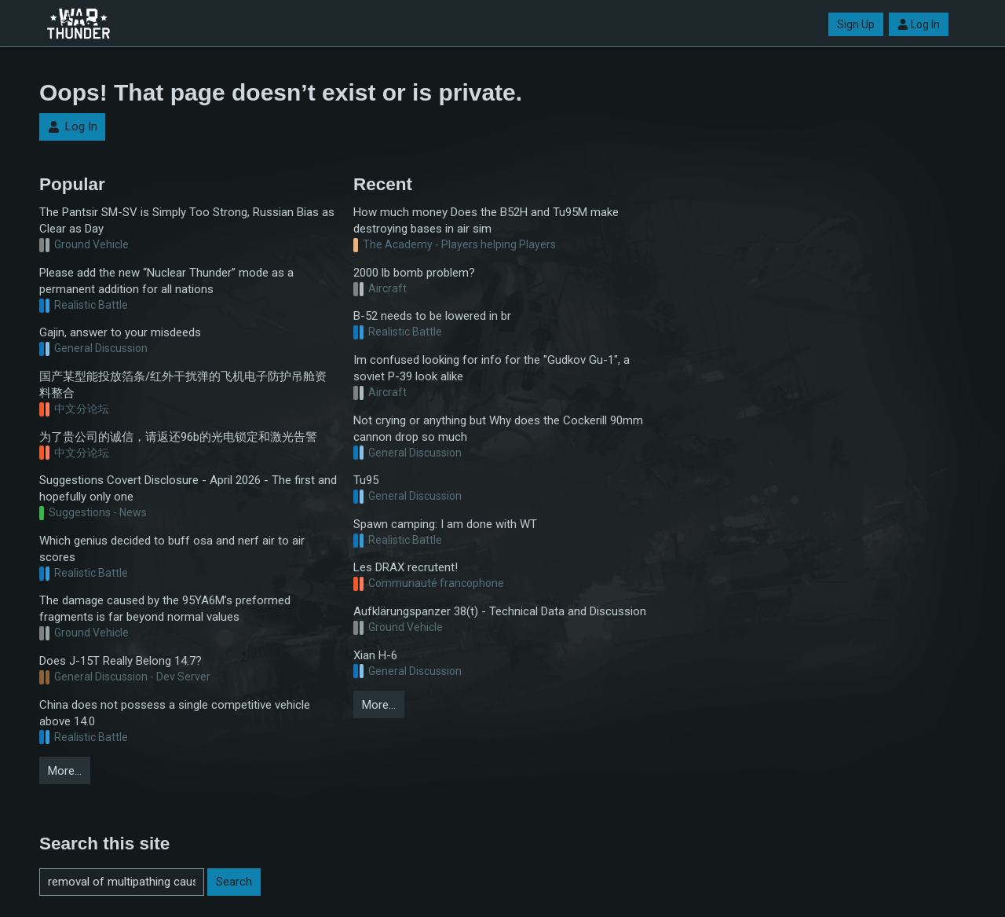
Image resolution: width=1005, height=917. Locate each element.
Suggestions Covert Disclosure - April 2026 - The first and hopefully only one (188, 488)
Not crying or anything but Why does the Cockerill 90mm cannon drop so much (498, 428)
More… (65, 771)
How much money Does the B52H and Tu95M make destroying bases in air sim (486, 220)
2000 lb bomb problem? (414, 273)
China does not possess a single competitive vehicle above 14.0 (174, 713)
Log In (918, 24)
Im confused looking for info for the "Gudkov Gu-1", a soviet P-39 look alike (491, 368)
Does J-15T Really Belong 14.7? (120, 661)
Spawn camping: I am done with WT (445, 524)
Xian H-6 (375, 655)
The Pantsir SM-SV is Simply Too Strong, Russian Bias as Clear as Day (186, 220)
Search (234, 882)
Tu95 (365, 480)
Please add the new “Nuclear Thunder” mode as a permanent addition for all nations (166, 281)
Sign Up (856, 24)
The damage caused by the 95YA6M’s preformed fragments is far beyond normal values (165, 608)
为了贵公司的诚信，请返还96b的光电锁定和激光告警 (178, 437)
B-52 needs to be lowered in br (432, 316)
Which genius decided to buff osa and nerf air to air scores (172, 549)
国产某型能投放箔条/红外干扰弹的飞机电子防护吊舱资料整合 (183, 384)
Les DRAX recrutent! (405, 567)
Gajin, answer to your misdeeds (120, 332)
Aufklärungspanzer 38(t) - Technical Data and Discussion (499, 611)
